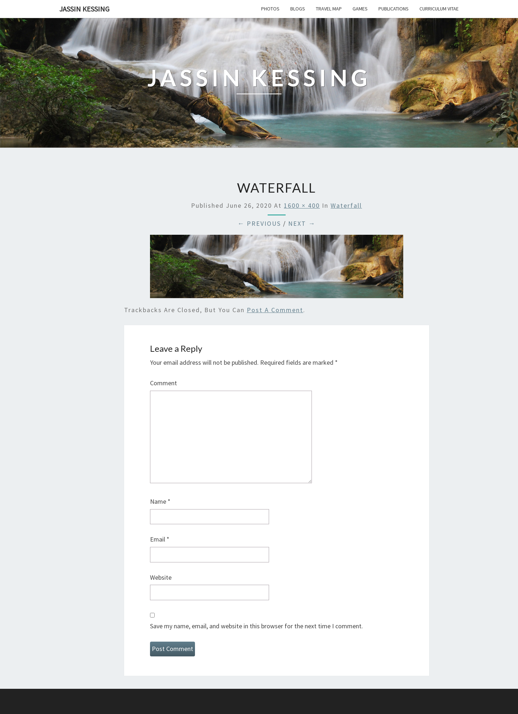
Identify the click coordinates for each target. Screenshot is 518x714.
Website (161, 577)
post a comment (275, 310)
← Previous (259, 223)
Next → (301, 223)
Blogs (297, 8)
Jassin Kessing (84, 8)
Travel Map (329, 8)
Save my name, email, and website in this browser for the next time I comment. (256, 626)
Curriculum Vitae (439, 8)
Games (360, 8)
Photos (270, 8)
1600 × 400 (302, 205)
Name (160, 501)
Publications (393, 8)
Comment (163, 383)
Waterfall (346, 205)
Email (159, 539)
